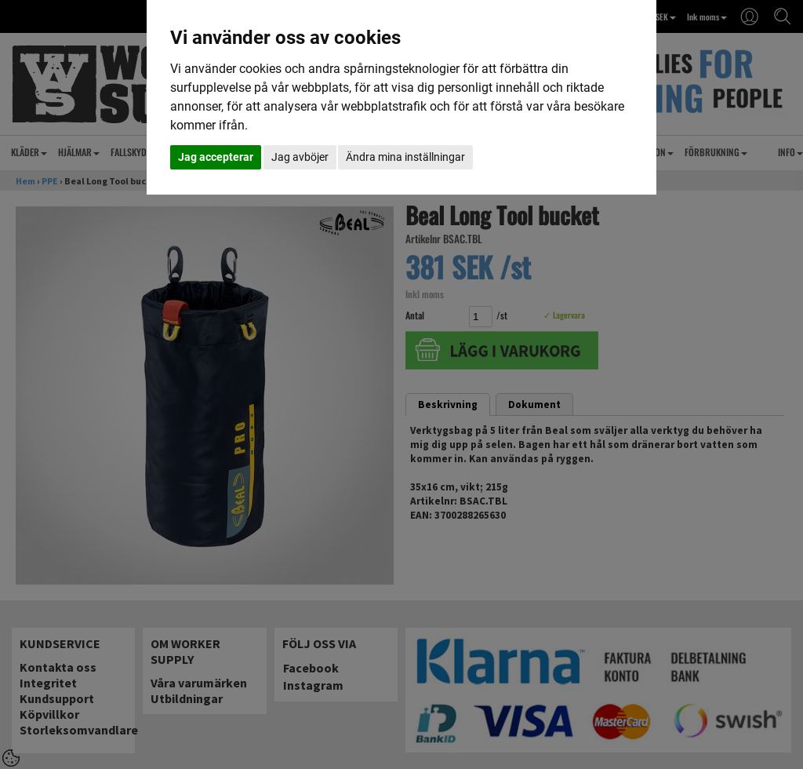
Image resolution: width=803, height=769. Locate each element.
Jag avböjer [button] (300, 157)
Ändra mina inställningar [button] (405, 157)
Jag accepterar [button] (215, 157)
